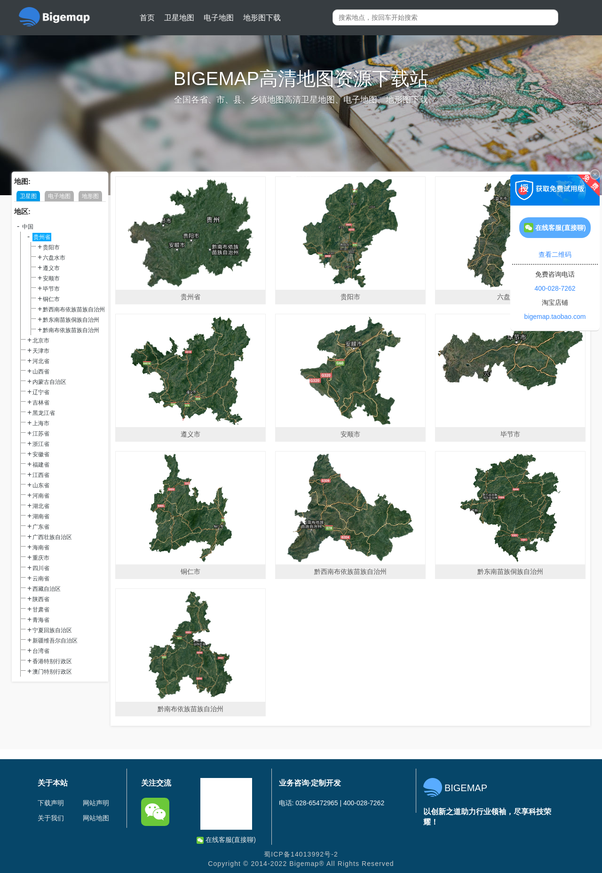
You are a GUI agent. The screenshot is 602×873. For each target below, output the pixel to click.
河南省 (40, 495)
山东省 (40, 485)
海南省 (40, 547)
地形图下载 (262, 18)
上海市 (40, 423)
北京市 (40, 340)
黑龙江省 (43, 413)
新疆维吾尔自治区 (55, 640)
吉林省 (40, 402)
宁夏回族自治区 (52, 630)
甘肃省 (40, 609)
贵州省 (41, 237)
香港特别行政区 (52, 661)
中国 (27, 226)
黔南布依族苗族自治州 (71, 330)
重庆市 (40, 558)
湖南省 (40, 516)
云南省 (40, 578)
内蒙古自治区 (49, 382)
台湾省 (40, 651)
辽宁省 (40, 392)
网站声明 (96, 803)
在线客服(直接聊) (226, 840)
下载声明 (51, 803)
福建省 (40, 464)
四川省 (40, 568)
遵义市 (51, 268)
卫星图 (28, 196)
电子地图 (219, 18)
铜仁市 (51, 299)
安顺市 (51, 278)
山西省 (40, 371)
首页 (147, 18)
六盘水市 (54, 257)
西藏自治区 (46, 589)
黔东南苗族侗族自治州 (71, 320)
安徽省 (40, 454)
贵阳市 (51, 247)
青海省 (40, 620)
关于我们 (51, 818)
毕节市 (51, 289)
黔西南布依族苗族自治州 (74, 309)
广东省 (40, 527)
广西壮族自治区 (52, 537)
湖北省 (40, 506)
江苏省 (40, 433)
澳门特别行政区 (52, 671)
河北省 (40, 361)
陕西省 (40, 599)
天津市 (40, 351)
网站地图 (96, 818)
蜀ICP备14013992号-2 (301, 854)
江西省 (40, 475)
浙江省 (40, 444)
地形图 (90, 196)
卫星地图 (179, 18)
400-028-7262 (554, 288)
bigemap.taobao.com (555, 316)
